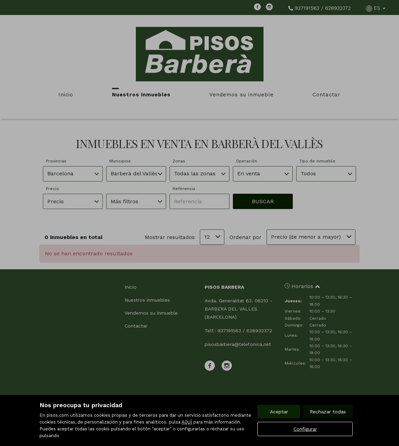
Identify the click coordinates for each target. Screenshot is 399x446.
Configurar (305, 429)
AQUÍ (186, 422)
